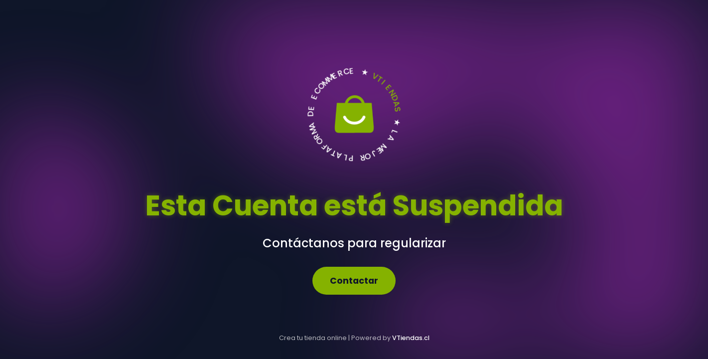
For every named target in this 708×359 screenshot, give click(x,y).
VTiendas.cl (410, 338)
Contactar (354, 281)
